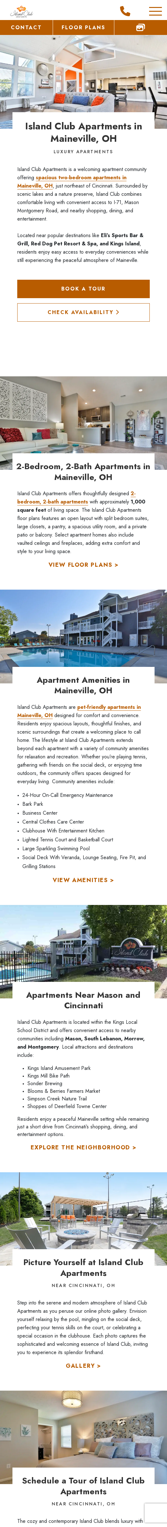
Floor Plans (83, 27)
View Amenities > (83, 880)
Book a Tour (83, 288)
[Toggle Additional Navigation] (149, 11)
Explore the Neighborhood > (84, 1147)
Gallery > (83, 1366)
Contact (26, 27)
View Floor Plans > (84, 565)
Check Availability (83, 312)
